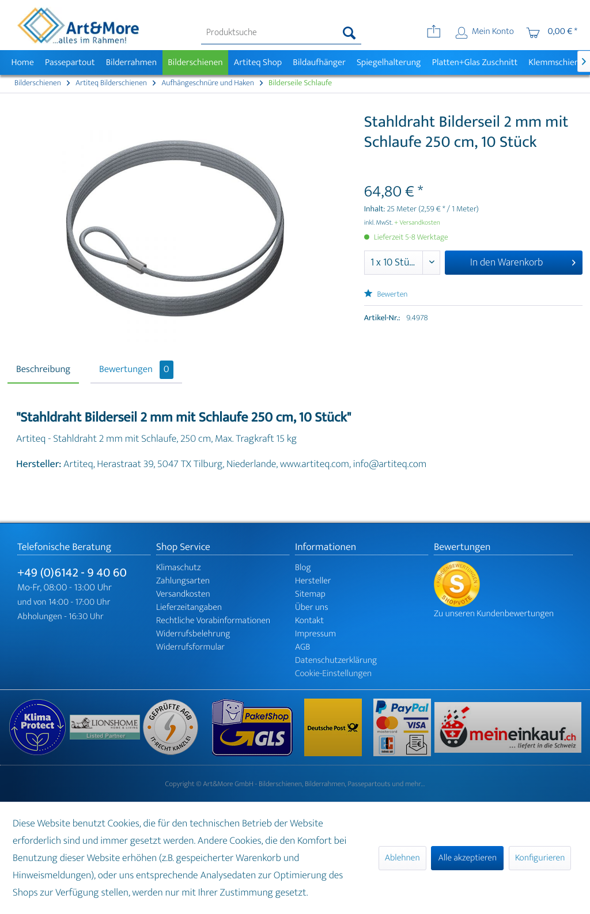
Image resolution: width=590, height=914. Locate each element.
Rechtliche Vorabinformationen (213, 620)
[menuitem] (281, 32)
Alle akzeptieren (467, 858)
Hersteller (313, 580)
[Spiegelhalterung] (388, 62)
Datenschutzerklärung (336, 660)
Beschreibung (43, 370)
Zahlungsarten (183, 580)
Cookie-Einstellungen (333, 673)
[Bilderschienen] (195, 62)
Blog (303, 567)
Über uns (311, 607)
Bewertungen (136, 370)
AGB (302, 647)
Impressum (315, 633)
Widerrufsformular (190, 647)
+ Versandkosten (417, 223)
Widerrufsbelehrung (193, 633)
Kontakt (309, 620)
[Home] (22, 62)
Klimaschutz (178, 567)
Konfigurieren (540, 858)
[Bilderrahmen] (131, 62)
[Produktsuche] (281, 32)
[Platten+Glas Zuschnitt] (474, 62)
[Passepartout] (69, 62)
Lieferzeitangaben (189, 607)
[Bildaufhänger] (319, 62)
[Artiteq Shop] (258, 62)
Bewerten (386, 294)
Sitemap (310, 594)
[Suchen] (349, 32)
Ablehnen (402, 858)
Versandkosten (183, 594)
